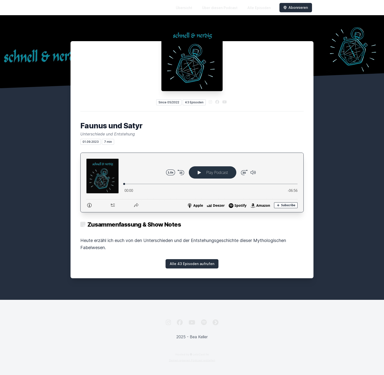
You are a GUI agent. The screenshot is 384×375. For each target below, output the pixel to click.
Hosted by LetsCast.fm (192, 354)
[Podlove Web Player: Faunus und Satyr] (192, 182)
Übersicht (184, 8)
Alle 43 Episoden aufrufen (192, 264)
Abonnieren (296, 7)
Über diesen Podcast (220, 8)
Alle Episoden (259, 8)
